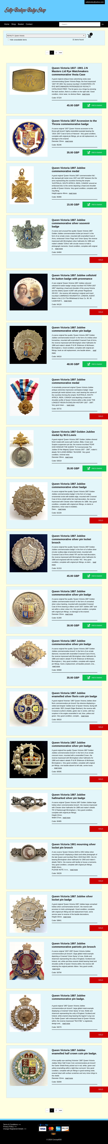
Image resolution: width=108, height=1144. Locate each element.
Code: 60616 (56, 719)
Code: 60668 (56, 670)
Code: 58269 (56, 1082)
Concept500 (56, 1140)
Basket (21, 24)
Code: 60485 (56, 821)
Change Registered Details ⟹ (14, 1129)
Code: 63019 (56, 461)
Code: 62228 (56, 513)
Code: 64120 (56, 304)
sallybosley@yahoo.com (95, 2)
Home (6, 24)
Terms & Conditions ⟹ (12, 1124)
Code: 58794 (56, 972)
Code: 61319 (56, 568)
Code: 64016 (56, 356)
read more (86, 94)
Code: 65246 (56, 145)
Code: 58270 (56, 1027)
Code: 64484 (56, 252)
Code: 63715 (56, 409)
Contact (29, 24)
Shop (13, 24)
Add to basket (84, 105)
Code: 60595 (56, 772)
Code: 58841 (56, 920)
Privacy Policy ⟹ (10, 1127)
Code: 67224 (56, 98)
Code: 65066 (56, 197)
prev (47, 52)
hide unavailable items (17, 40)
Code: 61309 (56, 618)
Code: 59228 (56, 873)
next (60, 52)
